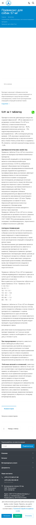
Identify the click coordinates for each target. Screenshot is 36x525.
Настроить (6, 516)
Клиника (4, 453)
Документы (6, 468)
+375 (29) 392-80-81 (11, 480)
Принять (18, 516)
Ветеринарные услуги (9, 463)
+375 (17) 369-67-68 (11, 477)
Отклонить (28, 516)
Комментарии (9, 409)
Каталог (4, 458)
